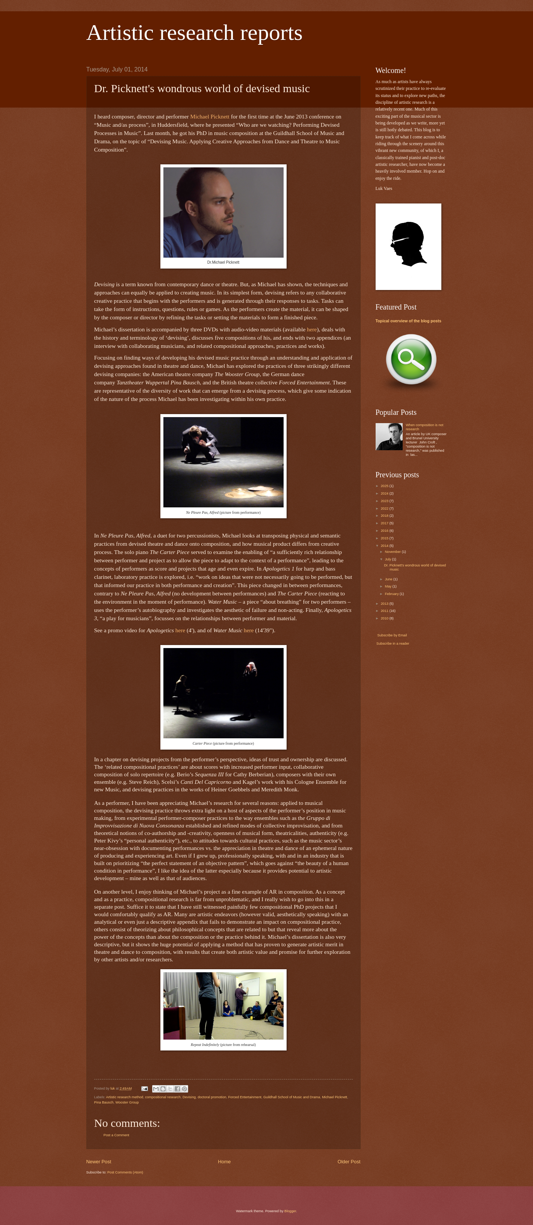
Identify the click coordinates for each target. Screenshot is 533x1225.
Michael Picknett (334, 1097)
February (392, 594)
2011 (385, 611)
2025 (385, 486)
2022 (385, 508)
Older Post (349, 1161)
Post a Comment (116, 1135)
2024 (385, 493)
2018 (385, 516)
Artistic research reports (194, 32)
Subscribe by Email (391, 635)
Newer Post (99, 1161)
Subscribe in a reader (392, 643)
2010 (385, 618)
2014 (385, 546)
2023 (385, 501)
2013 (385, 604)
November (393, 552)
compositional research (162, 1097)
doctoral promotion (212, 1097)
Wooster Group (127, 1102)
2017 (385, 523)
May (389, 586)
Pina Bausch (104, 1102)
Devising (189, 1097)
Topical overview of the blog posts (408, 321)
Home (224, 1161)
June (389, 579)
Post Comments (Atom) (125, 1172)
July (388, 559)
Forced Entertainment (244, 1097)
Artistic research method (124, 1097)
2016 (385, 531)
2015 (385, 538)
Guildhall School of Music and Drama (291, 1097)
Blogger (290, 1211)
